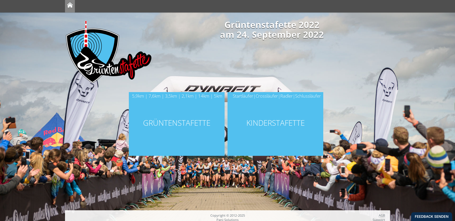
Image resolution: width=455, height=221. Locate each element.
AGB (382, 215)
